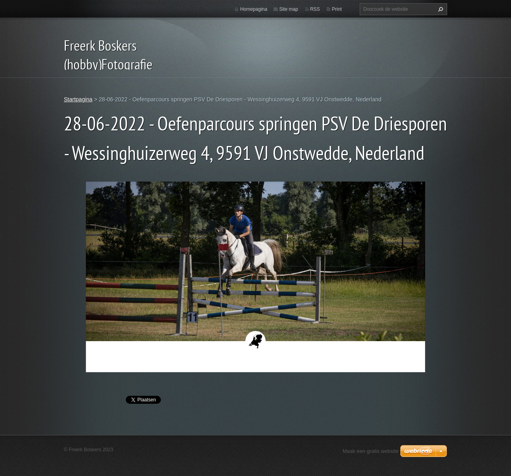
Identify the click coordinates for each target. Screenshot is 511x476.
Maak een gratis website (370, 451)
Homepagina (253, 9)
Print (337, 9)
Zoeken (440, 9)
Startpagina (78, 99)
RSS (315, 9)
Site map (288, 9)
